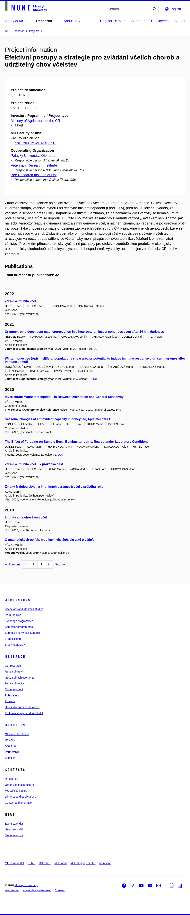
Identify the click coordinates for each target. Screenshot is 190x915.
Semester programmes (19, 626)
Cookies (60, 890)
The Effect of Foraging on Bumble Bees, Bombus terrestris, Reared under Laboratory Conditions (76, 441)
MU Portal (60, 863)
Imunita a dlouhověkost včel (26, 517)
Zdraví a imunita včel (20, 301)
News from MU (14, 829)
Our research (13, 665)
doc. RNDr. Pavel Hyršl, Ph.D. (35, 143)
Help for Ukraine (112, 21)
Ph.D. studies (13, 615)
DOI (95, 348)
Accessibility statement (37, 890)
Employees (159, 21)
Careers (10, 740)
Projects (10, 701)
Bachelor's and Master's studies (24, 609)
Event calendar (14, 823)
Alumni (179, 21)
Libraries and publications (20, 796)
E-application (13, 638)
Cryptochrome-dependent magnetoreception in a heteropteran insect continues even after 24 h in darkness (84, 331)
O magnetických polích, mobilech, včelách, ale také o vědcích (50, 539)
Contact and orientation (19, 802)
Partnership (12, 752)
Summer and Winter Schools (22, 632)
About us (15, 725)
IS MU (31, 863)
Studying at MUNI (15, 644)
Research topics (14, 683)
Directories (11, 778)
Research (15, 656)
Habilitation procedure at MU (22, 707)
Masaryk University (26, 885)
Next (60, 564)
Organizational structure (19, 784)
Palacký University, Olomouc (33, 156)
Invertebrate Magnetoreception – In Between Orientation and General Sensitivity (64, 396)
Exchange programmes (19, 621)
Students (138, 21)
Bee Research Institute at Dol (33, 175)
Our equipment (14, 689)
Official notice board (17, 734)
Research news (14, 671)
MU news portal (14, 863)
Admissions (17, 600)
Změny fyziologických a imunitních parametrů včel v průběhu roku (54, 486)
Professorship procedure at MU (24, 713)
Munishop (105, 863)
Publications (12, 695)
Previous (12, 564)
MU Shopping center (83, 863)
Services (10, 757)
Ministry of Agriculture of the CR (35, 121)
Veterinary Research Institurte (34, 165)
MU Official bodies (16, 790)
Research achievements (19, 677)
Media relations (14, 835)
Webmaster (12, 890)
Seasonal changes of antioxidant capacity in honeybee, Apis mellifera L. (58, 419)
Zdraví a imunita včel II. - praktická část (34, 464)
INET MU (44, 863)
